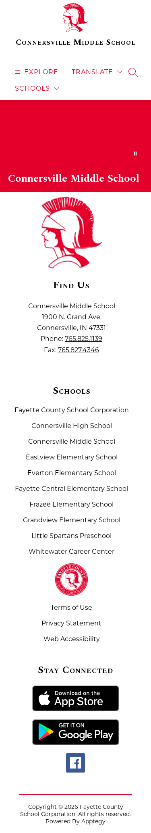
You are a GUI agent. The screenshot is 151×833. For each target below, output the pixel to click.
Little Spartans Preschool (71, 536)
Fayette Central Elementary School (71, 488)
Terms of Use (71, 607)
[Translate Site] (97, 72)
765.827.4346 (78, 350)
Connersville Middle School (71, 441)
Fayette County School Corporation (71, 410)
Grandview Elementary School (71, 520)
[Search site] (133, 72)
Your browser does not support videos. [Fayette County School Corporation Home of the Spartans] (75, 132)
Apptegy (93, 821)
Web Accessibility (71, 639)
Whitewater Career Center (71, 551)
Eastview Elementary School (72, 457)
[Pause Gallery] (135, 153)
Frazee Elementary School (71, 504)
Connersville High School (71, 426)
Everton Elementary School (71, 473)
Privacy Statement (71, 623)
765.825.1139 (83, 339)
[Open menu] (35, 72)
